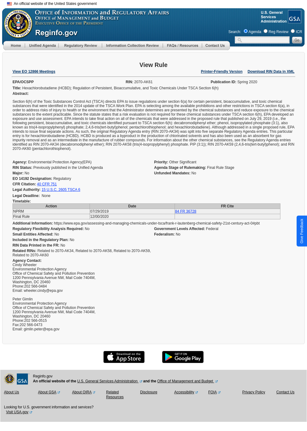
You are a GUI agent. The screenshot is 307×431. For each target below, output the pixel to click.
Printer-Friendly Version (221, 71)
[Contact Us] (216, 49)
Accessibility (184, 392)
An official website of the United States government (52, 4)
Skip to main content (157, 2)
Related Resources (115, 394)
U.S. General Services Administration (108, 381)
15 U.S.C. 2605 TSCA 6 (61, 190)
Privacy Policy (253, 392)
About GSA (47, 392)
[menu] (41, 45)
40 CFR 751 (47, 184)
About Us (11, 392)
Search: (234, 32)
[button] (41, 45)
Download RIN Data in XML (271, 71)
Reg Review (278, 32)
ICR (299, 32)
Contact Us (285, 392)
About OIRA (82, 392)
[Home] (14, 49)
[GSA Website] (294, 21)
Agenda (255, 32)
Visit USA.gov (17, 412)
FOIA (212, 392)
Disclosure (148, 392)
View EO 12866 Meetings (34, 71)
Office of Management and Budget (185, 381)
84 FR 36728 (185, 211)
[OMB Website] (16, 35)
